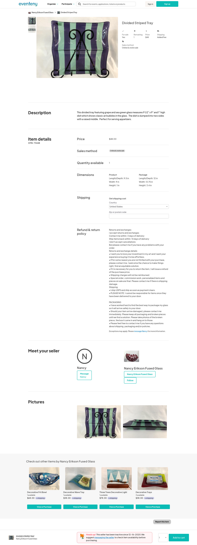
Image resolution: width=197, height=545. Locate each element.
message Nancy (140, 331)
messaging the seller (104, 537)
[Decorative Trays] (153, 478)
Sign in (150, 4)
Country (113, 202)
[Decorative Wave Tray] (80, 478)
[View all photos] (77, 57)
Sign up (167, 4)
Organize (52, 4)
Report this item (162, 521)
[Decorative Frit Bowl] (44, 478)
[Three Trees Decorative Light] (117, 478)
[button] (52, 4)
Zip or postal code (117, 212)
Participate (68, 4)
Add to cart (179, 537)
